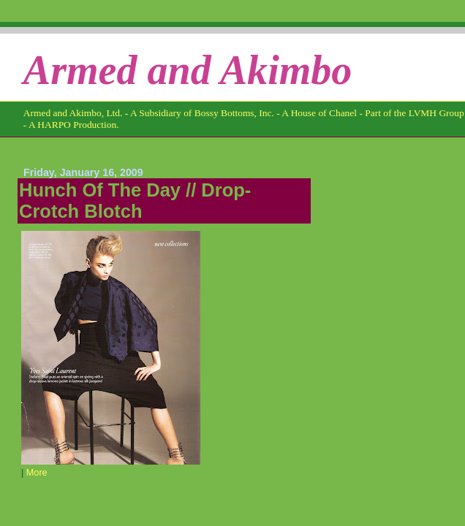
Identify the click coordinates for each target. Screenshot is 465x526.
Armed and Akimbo (187, 70)
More (37, 473)
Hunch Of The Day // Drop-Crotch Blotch (135, 200)
